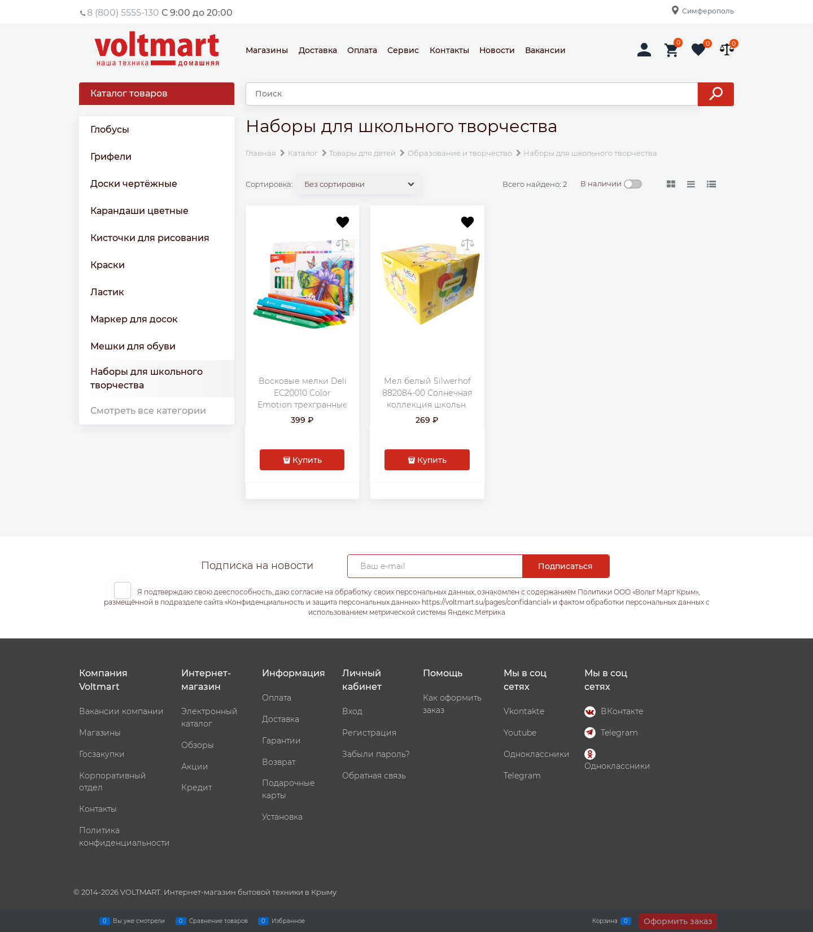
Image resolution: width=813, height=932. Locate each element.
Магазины (267, 50)
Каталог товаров (129, 93)
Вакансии (545, 50)
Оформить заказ (678, 921)
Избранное (288, 921)
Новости (497, 50)
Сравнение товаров (218, 921)
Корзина (605, 921)
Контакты (449, 50)
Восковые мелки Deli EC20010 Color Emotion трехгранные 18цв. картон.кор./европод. (302, 405)
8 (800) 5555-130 (123, 12)
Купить (307, 460)
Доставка (318, 50)
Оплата (362, 50)
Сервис (403, 50)
